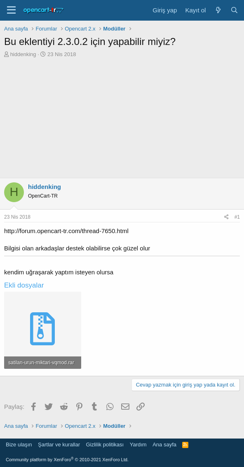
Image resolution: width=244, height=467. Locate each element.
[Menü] (11, 10)
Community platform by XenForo (67, 459)
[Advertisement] (122, 120)
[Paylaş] (226, 217)
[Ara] (234, 10)
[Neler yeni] (218, 10)
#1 (237, 217)
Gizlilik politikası (105, 444)
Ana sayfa (164, 444)
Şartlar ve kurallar (59, 444)
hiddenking (23, 54)
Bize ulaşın (19, 444)
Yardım (138, 444)
